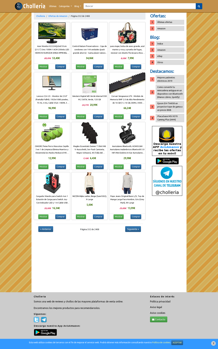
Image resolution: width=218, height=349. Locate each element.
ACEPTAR (177, 342)
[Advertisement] (167, 245)
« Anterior (45, 229)
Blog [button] (76, 6)
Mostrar (43, 66)
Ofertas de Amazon (57, 16)
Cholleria (40, 16)
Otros (160, 62)
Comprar (61, 66)
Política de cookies (161, 342)
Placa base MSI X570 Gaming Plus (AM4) (167, 118)
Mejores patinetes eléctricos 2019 (166, 79)
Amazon (161, 28)
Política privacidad (160, 301)
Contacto (158, 319)
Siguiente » (133, 229)
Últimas (52, 6)
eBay (159, 56)
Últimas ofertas (164, 22)
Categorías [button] (64, 6)
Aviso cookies (157, 313)
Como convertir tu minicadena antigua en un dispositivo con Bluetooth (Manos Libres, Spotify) (170, 92)
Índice (160, 43)
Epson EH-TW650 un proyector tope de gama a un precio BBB (169, 106)
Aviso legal (156, 307)
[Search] (140, 6)
